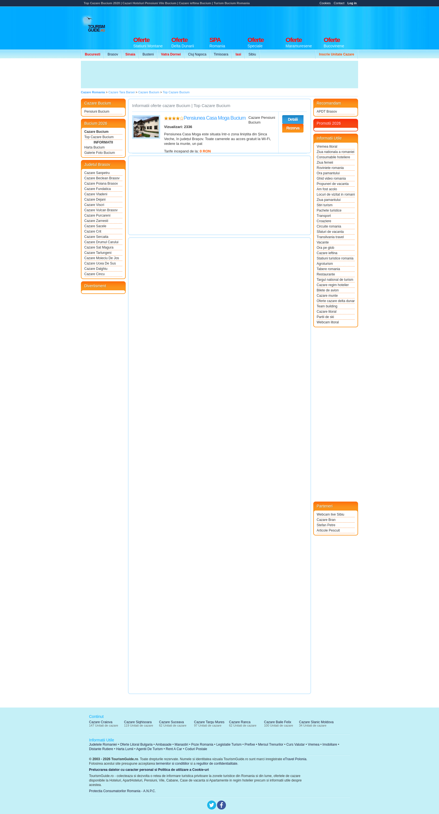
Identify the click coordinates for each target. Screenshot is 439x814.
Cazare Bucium (96, 132)
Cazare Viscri (94, 205)
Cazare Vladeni (95, 194)
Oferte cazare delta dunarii (336, 301)
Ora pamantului (328, 173)
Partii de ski (325, 317)
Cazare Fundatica (97, 189)
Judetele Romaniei (103, 744)
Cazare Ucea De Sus (100, 263)
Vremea (313, 744)
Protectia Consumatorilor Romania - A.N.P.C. (122, 791)
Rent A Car (174, 749)
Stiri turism (325, 205)
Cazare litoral (327, 312)
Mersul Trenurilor (270, 744)
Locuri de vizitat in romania (336, 194)
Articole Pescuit (328, 530)
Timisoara (221, 54)
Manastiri (181, 744)
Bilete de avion (328, 290)
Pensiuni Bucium (96, 111)
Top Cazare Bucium (99, 137)
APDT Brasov (327, 111)
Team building (327, 306)
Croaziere (324, 221)
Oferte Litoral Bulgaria (136, 744)
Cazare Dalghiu (96, 269)
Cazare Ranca (240, 722)
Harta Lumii (124, 749)
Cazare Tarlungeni (97, 253)
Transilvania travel (330, 237)
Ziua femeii (325, 162)
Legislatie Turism (229, 744)
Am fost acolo (327, 189)
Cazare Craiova (100, 722)
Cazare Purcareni (97, 215)
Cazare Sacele (95, 226)
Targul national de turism (335, 280)
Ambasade (163, 744)
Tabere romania (328, 269)
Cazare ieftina (327, 253)
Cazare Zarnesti (96, 221)
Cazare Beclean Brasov (102, 178)
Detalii (293, 119)
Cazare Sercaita (96, 237)
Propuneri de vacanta (333, 184)
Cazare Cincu (94, 274)
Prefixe (250, 744)
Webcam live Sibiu (330, 514)
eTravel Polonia (294, 759)
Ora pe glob (325, 248)
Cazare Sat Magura (98, 247)
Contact (339, 3)
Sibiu (252, 54)
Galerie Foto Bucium (99, 153)
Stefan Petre (326, 525)
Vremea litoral (327, 147)
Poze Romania (202, 744)
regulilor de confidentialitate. (217, 764)
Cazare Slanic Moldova (316, 722)
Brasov (113, 54)
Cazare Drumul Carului (101, 242)
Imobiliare (330, 744)
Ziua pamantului (328, 200)
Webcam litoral (328, 322)
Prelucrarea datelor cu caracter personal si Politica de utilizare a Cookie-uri (149, 770)
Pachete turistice (329, 210)
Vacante (323, 242)
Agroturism (325, 264)
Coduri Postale (196, 749)
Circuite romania (329, 226)
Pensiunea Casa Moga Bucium (215, 118)
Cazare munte (327, 296)
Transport (324, 216)
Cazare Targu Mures (209, 722)
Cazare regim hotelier (333, 285)
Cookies (325, 3)
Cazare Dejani (95, 199)
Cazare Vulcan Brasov (101, 210)
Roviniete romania (330, 168)
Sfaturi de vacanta (330, 232)
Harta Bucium (94, 147)
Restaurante (326, 274)
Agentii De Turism (149, 749)
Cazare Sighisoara (138, 722)
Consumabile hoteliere (333, 157)
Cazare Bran (326, 520)
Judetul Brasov (97, 164)
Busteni (148, 54)
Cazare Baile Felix (277, 722)
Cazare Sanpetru (97, 173)
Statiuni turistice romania (335, 258)
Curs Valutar (295, 744)
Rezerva (293, 128)
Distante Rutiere (101, 749)
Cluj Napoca (197, 54)
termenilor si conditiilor (172, 764)
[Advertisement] (256, 20)
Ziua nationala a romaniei (335, 152)
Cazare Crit (92, 231)
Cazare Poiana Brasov (101, 183)
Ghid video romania (331, 178)
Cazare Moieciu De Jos (101, 258)
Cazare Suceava (171, 722)
